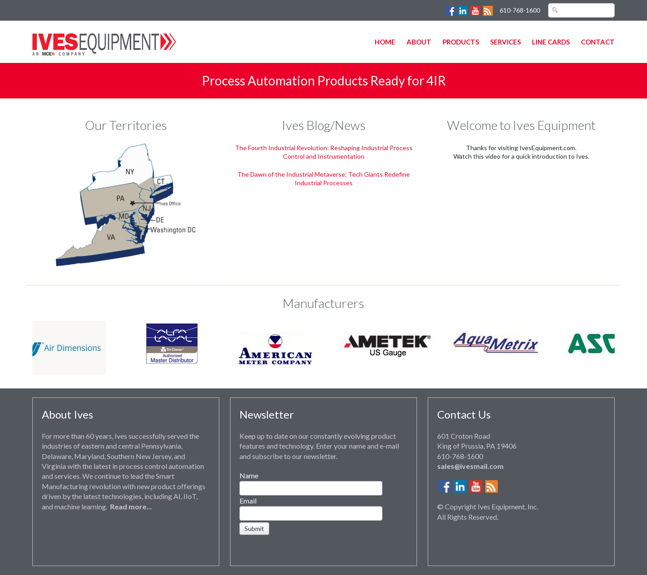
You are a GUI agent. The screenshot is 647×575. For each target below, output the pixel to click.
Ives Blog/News (324, 125)
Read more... (131, 506)
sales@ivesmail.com (470, 466)
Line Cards (551, 42)
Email (248, 500)
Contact (598, 42)
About (419, 42)
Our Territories (126, 125)
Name (248, 475)
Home (385, 42)
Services (505, 42)
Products (461, 42)
